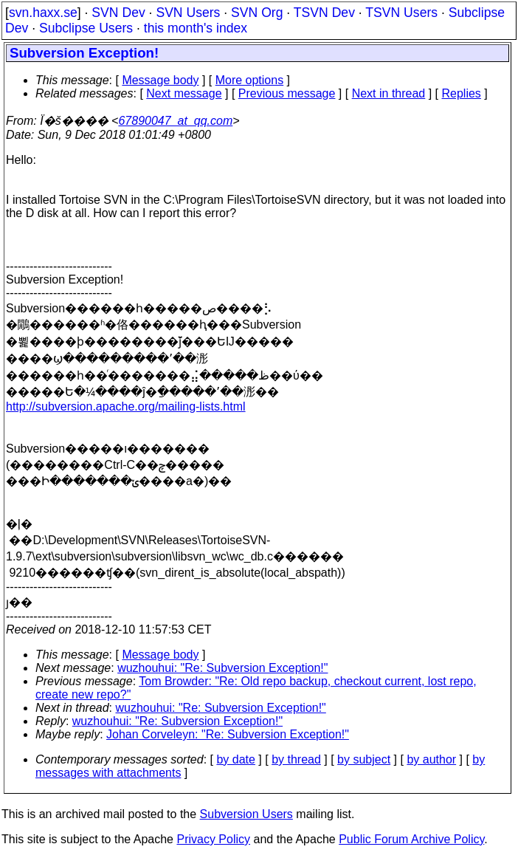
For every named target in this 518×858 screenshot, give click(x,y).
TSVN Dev (324, 12)
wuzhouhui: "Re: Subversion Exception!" (222, 668)
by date (235, 759)
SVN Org (257, 12)
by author (431, 759)
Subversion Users (246, 814)
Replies (461, 93)
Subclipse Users (86, 28)
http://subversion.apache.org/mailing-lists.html (126, 406)
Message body (160, 80)
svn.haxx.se (43, 12)
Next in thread (389, 93)
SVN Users (188, 12)
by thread (296, 759)
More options (249, 80)
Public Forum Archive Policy (411, 839)
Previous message (287, 93)
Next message (183, 93)
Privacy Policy (213, 839)
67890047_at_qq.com (175, 120)
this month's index (195, 28)
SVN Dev (118, 12)
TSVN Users (401, 12)
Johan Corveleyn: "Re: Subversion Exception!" (227, 734)
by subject (363, 759)
